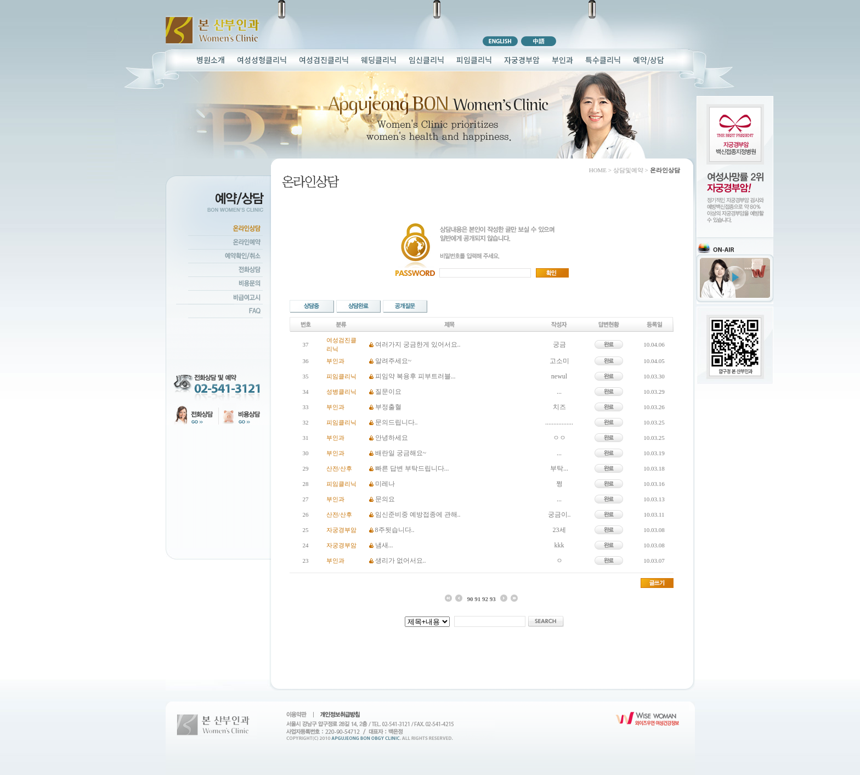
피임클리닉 (474, 59)
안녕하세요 (391, 438)
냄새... (384, 545)
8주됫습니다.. (395, 530)
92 (485, 599)
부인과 (562, 59)
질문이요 (388, 391)
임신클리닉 (426, 59)
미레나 (385, 484)
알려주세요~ (393, 361)
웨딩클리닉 (379, 59)
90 (470, 599)
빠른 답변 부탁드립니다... (412, 468)
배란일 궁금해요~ (401, 453)
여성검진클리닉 (324, 59)
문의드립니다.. (396, 422)
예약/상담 (648, 59)
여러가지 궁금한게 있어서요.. (418, 344)
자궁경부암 (522, 59)
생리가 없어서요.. (400, 560)
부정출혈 (388, 407)
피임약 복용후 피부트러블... (415, 376)
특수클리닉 (603, 59)
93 (493, 599)
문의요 (385, 499)
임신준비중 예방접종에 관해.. (418, 514)
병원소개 (210, 59)
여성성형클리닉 (262, 59)
